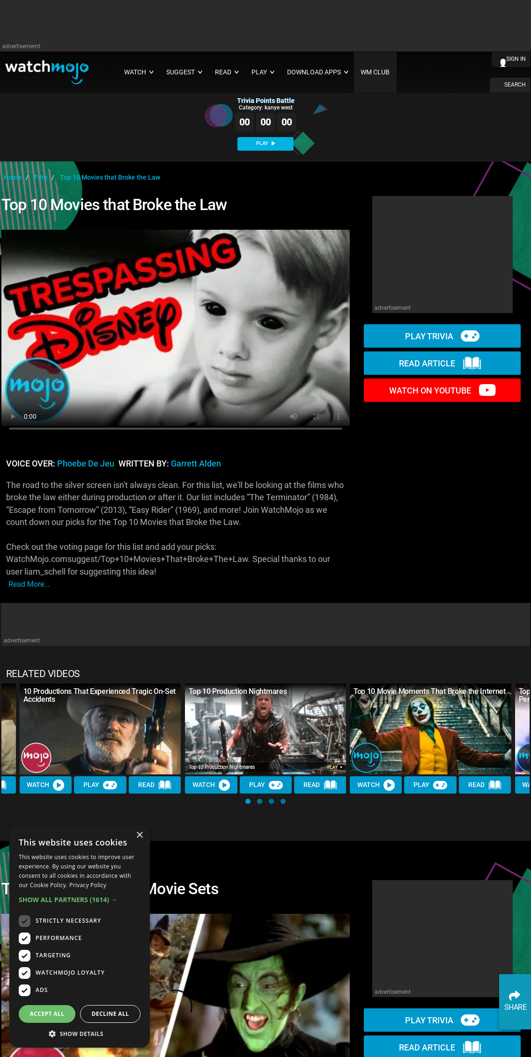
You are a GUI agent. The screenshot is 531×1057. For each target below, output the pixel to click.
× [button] (139, 835)
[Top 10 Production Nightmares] (266, 729)
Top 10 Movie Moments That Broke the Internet (430, 691)
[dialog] (79, 936)
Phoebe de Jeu (85, 463)
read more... (29, 584)
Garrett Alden (196, 463)
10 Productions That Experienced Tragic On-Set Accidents (99, 695)
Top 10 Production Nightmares (238, 691)
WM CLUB (375, 72)
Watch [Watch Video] (46, 785)
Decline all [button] (110, 1014)
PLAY (265, 143)
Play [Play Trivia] (100, 785)
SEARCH (515, 84)
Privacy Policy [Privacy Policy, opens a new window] (87, 885)
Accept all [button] (47, 1014)
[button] (248, 801)
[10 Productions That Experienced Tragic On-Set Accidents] (100, 729)
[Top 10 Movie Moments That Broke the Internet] (430, 729)
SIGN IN (516, 59)
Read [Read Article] (155, 785)
